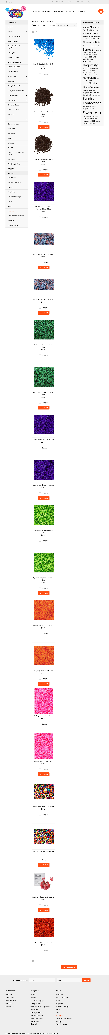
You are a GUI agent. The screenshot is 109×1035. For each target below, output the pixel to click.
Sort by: (52, 25)
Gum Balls (11, 114)
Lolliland (85, 72)
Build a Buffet (46, 11)
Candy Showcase (91, 38)
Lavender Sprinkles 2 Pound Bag (43, 485)
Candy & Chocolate (14, 86)
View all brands (13, 225)
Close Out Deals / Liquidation (14, 47)
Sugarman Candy (91, 92)
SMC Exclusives (13, 72)
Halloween (11, 129)
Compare (45, 74)
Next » (39, 961)
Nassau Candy (90, 74)
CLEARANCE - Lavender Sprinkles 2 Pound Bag (43, 208)
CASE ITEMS (12, 100)
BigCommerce (54, 1033)
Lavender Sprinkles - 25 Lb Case (43, 440)
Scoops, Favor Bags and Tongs (16, 153)
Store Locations (59, 11)
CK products (88, 42)
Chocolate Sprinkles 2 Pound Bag (43, 160)
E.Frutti (97, 46)
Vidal (92, 120)
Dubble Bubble (89, 46)
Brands (41, 21)
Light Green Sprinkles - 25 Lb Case (43, 531)
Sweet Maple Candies (89, 107)
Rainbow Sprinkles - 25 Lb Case (43, 806)
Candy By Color (13, 95)
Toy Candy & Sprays (14, 164)
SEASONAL (11, 159)
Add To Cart (44, 127)
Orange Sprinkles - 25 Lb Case (43, 625)
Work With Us (80, 11)
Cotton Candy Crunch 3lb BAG (43, 300)
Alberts (10, 206)
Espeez (10, 187)
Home (34, 21)
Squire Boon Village (14, 197)
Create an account (98, 2)
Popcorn (10, 148)
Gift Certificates (81, 2)
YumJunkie (86, 123)
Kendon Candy (93, 68)
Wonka (98, 121)
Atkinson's (85, 36)
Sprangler (85, 84)
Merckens (92, 72)
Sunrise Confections (14, 182)
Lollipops (11, 143)
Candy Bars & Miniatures (16, 91)
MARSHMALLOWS (14, 67)
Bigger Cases (12, 76)
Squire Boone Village (89, 90)
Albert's (86, 33)
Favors (10, 119)
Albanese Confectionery (16, 216)
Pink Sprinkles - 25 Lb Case (43, 716)
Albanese (86, 27)
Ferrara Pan (93, 54)
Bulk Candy (11, 81)
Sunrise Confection (91, 95)
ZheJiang (92, 123)
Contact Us (70, 11)
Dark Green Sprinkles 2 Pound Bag (43, 393)
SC (94, 80)
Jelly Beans (11, 133)
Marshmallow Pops (14, 62)
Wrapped (11, 169)
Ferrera (85, 57)
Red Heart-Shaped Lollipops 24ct (43, 897)
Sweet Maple (87, 106)
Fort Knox (92, 56)
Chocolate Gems (13, 105)
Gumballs (86, 59)
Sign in (90, 2)
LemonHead (91, 70)
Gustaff (91, 59)
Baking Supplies (13, 41)
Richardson (89, 80)
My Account (71, 2)
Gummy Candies (13, 124)
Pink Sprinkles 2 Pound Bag (43, 761)
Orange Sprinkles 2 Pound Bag (43, 671)
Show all (33, 1024)
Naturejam (11, 53)
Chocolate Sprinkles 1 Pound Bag (43, 113)
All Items (11, 27)
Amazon (10, 32)
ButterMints (97, 36)
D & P (10, 201)
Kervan (85, 70)
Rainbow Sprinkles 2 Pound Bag (43, 852)
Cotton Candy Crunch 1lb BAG (43, 254)
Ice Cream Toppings (14, 36)
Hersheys (11, 220)
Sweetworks (12, 178)
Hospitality (11, 192)
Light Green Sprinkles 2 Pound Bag (43, 579)
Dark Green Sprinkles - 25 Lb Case (43, 346)
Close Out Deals (13, 110)
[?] (98, 22)
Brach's (91, 36)
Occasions (36, 11)
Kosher (10, 138)
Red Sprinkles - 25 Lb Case (43, 942)
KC (87, 68)
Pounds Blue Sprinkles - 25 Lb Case (43, 65)
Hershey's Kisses (13, 57)
